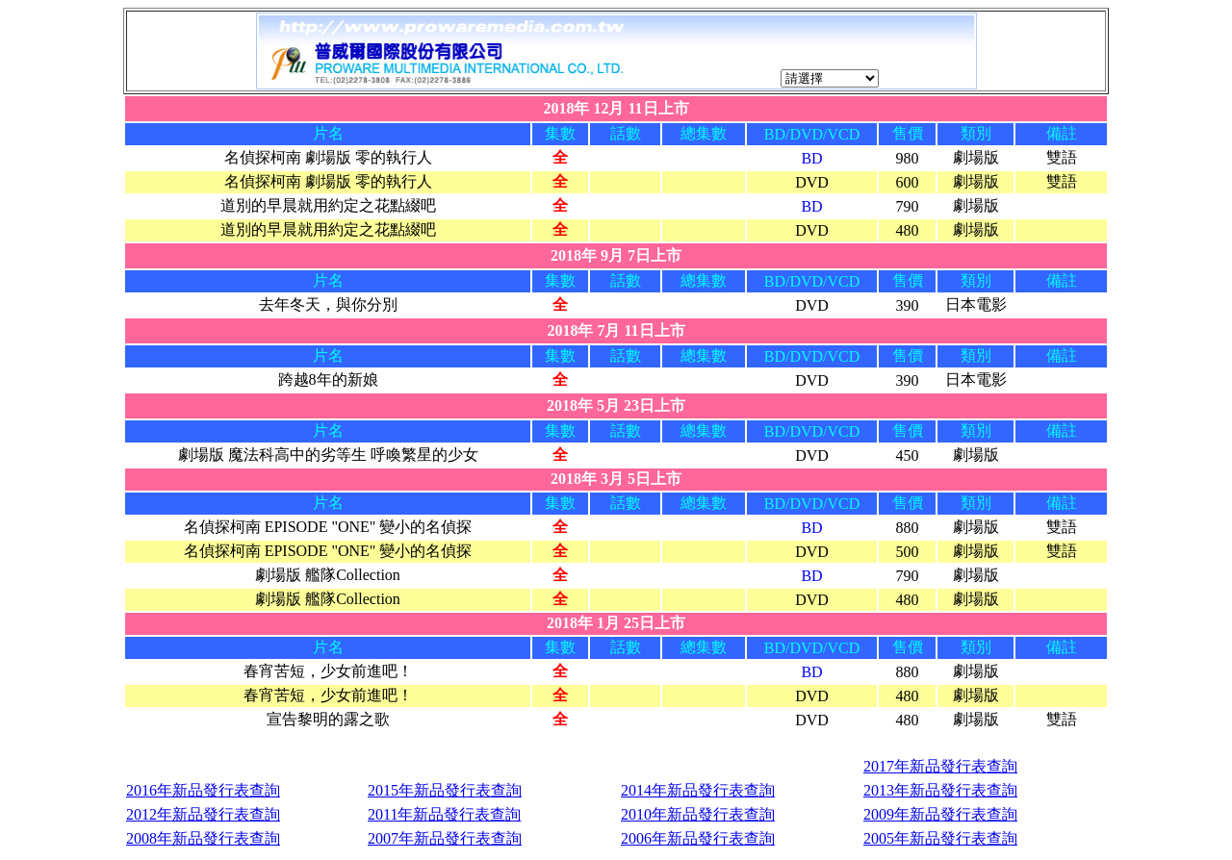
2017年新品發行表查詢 (940, 766)
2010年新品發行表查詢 (698, 814)
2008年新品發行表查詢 (203, 838)
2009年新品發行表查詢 (940, 814)
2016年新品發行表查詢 (203, 790)
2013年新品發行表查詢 (940, 790)
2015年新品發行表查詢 (445, 790)
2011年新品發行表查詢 (444, 814)
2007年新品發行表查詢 (445, 838)
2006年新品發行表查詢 (698, 838)
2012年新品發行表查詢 (203, 814)
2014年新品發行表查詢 (698, 790)
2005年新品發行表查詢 (940, 838)
